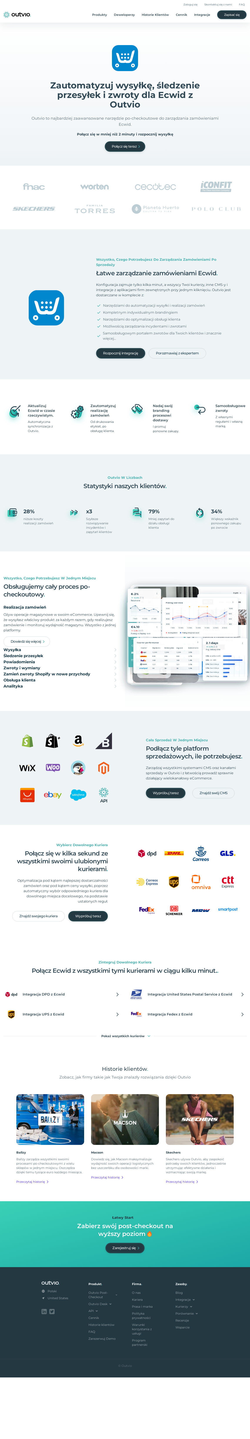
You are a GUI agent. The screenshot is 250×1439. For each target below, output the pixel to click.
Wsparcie (182, 1390)
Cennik (181, 15)
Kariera (137, 1362)
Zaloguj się (190, 4)
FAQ (242, 4)
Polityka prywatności (141, 1378)
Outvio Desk (100, 1366)
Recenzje (182, 1383)
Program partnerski (139, 1405)
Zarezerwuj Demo (102, 1401)
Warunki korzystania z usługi (142, 1391)
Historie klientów (101, 1387)
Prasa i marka (142, 1369)
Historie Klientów (155, 15)
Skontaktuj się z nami (218, 4)
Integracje (202, 15)
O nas (136, 1355)
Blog (179, 1355)
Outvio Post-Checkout (103, 1357)
